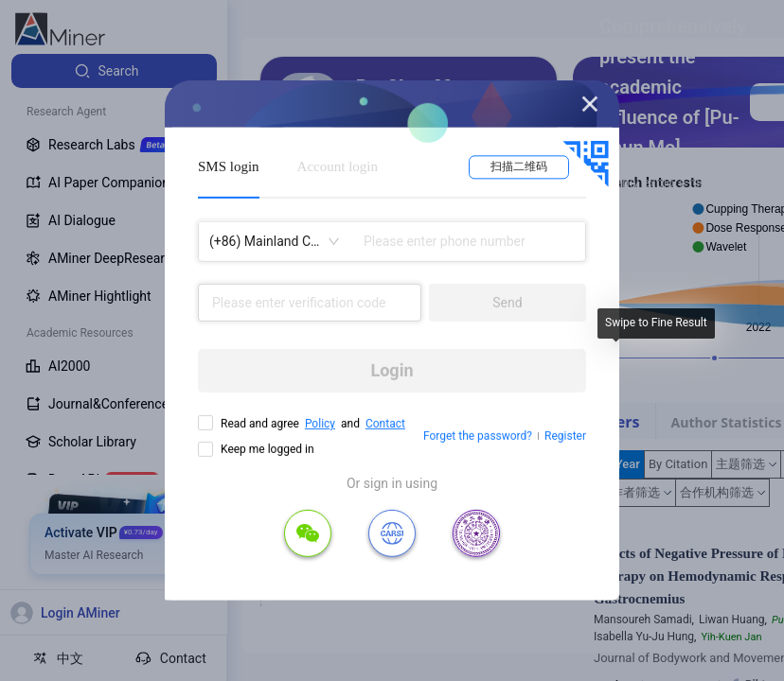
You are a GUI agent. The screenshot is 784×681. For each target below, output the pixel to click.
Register (565, 436)
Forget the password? (477, 436)
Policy (320, 423)
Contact (385, 423)
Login (391, 370)
